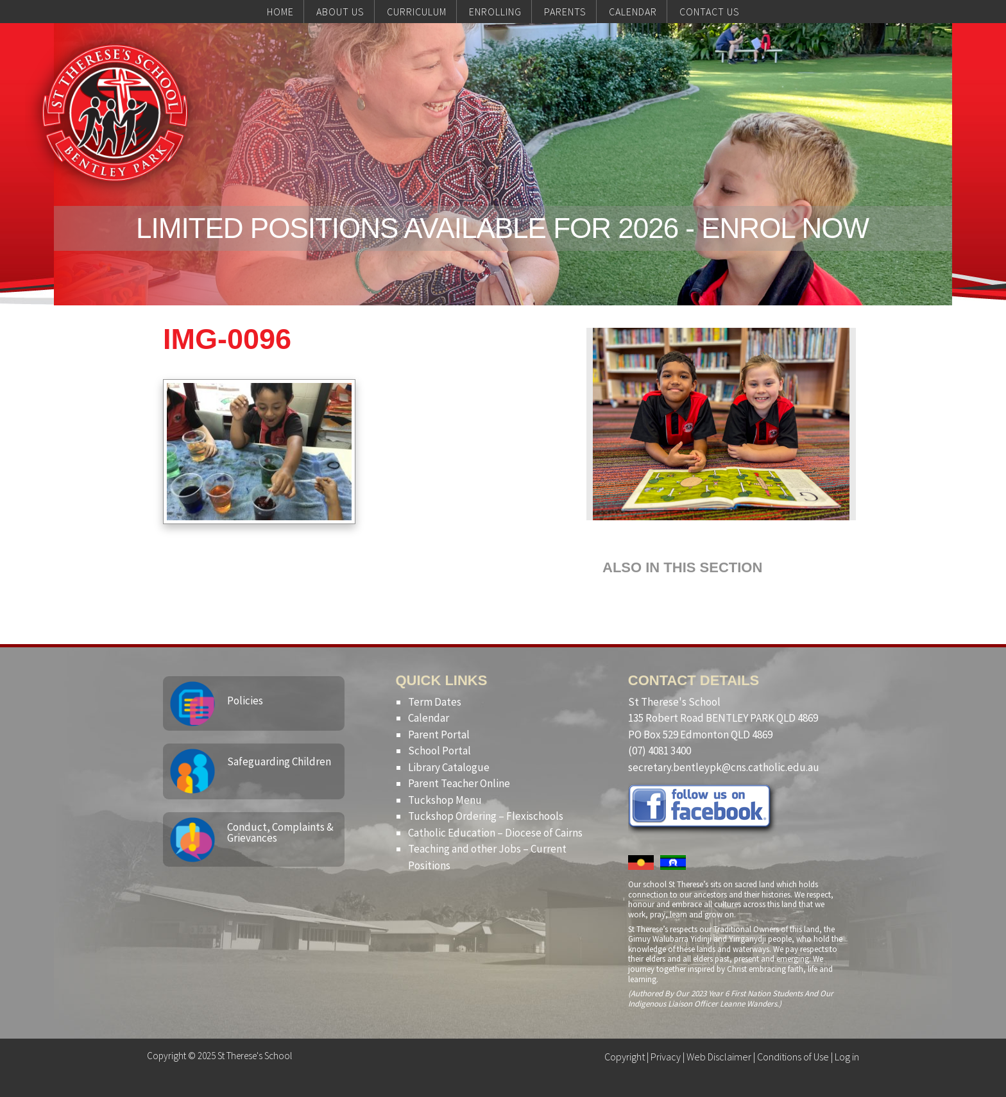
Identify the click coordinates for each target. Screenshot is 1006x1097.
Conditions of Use (793, 1056)
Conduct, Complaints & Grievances (280, 832)
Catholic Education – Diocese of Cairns (495, 833)
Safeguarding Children (279, 761)
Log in (847, 1056)
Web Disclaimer (718, 1056)
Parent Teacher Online (459, 783)
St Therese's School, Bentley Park (115, 113)
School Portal (439, 751)
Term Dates (434, 702)
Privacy (666, 1056)
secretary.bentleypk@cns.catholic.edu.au (723, 767)
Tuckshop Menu (445, 800)
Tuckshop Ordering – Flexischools (485, 816)
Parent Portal (439, 734)
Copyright (624, 1056)
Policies (245, 700)
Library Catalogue (449, 767)
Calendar (428, 718)
